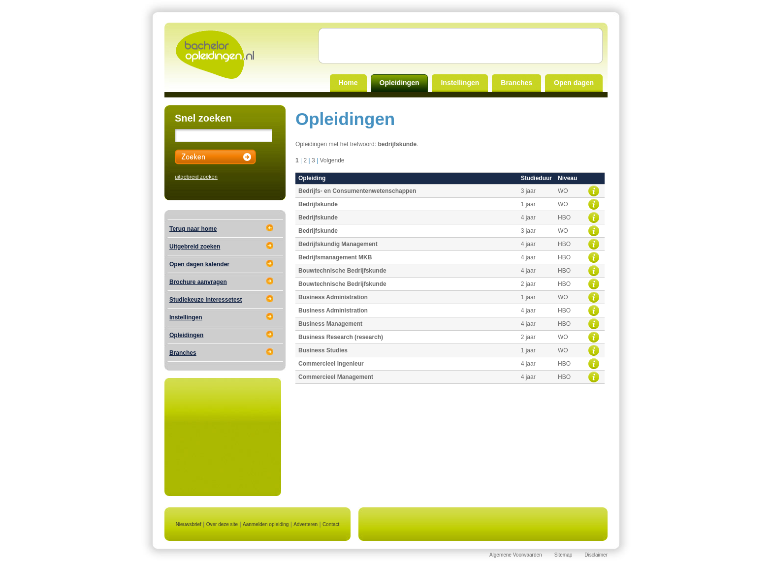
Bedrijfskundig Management (338, 244)
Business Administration (333, 297)
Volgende (332, 160)
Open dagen (574, 83)
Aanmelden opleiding (266, 524)
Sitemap (563, 555)
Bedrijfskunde (318, 204)
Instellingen (460, 83)
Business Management (330, 323)
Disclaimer (596, 555)
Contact (330, 524)
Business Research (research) (340, 337)
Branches (516, 83)
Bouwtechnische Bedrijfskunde (342, 270)
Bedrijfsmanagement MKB (335, 257)
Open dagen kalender (199, 264)
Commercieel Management (335, 377)
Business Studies (323, 350)
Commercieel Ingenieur (331, 363)
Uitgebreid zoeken (194, 246)
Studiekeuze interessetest (205, 299)
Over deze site (222, 524)
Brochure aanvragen (198, 282)
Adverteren (305, 524)
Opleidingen (399, 83)
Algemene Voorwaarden (515, 555)
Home (348, 83)
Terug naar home (193, 228)
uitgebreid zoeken (196, 177)
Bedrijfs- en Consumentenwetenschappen (357, 190)
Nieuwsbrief (188, 524)
